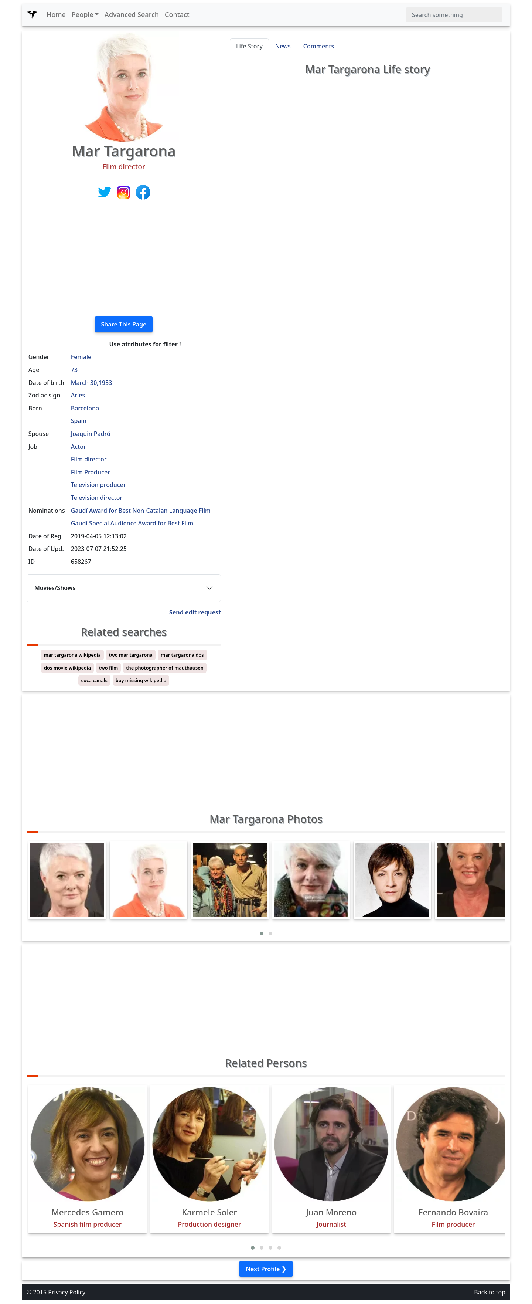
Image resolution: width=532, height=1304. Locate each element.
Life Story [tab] (249, 46)
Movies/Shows (54, 588)
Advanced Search (132, 14)
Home (56, 14)
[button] (261, 933)
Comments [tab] (318, 46)
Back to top (489, 1292)
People (82, 14)
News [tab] (283, 46)
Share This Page (124, 324)
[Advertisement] (124, 259)
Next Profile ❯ (266, 1269)
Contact (177, 14)
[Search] (454, 14)
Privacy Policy (66, 1292)
